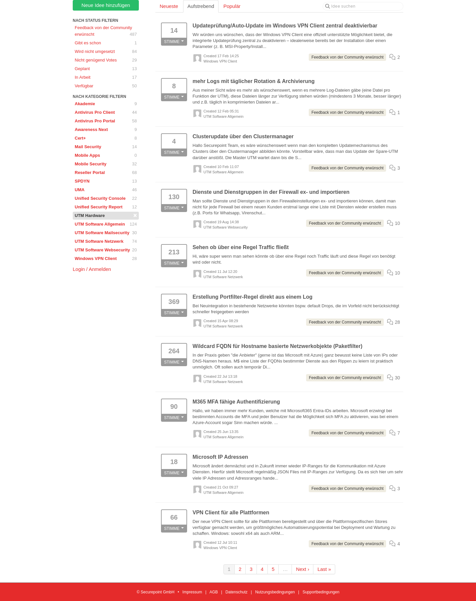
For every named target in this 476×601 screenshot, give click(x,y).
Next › (302, 569)
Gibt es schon (106, 43)
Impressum (192, 592)
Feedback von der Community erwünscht (106, 31)
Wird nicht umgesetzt (106, 51)
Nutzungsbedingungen (275, 592)
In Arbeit (106, 77)
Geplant (106, 68)
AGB (214, 592)
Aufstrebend (200, 6)
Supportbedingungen (320, 592)
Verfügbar (106, 86)
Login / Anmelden (92, 269)
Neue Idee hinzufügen (106, 5)
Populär (232, 6)
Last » (324, 569)
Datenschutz (236, 592)
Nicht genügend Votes (106, 60)
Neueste (169, 6)
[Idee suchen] (363, 6)
